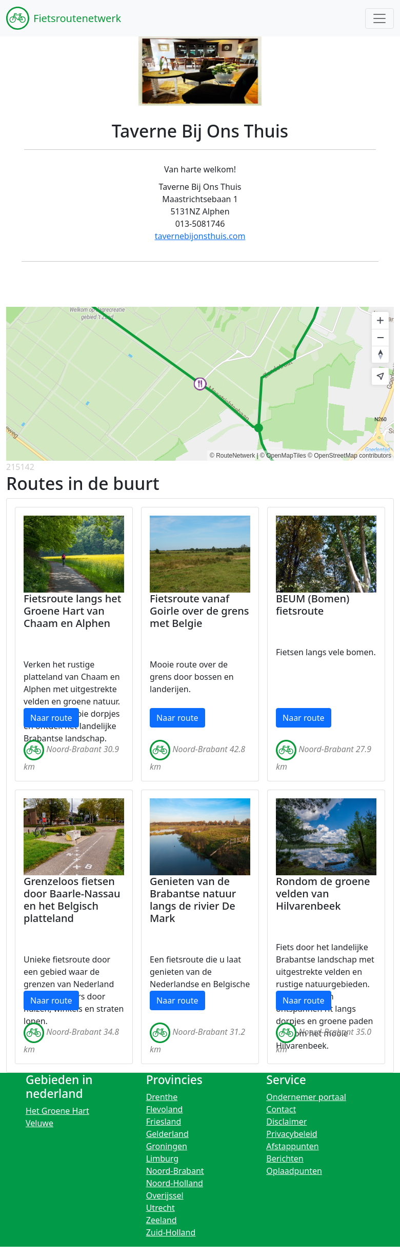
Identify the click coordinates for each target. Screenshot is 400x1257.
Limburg (162, 1158)
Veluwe (39, 1123)
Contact (281, 1109)
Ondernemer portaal (306, 1097)
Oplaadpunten (294, 1170)
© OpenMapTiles (283, 455)
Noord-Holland (174, 1183)
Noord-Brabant (175, 1170)
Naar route (51, 717)
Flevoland (164, 1109)
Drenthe (162, 1097)
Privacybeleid (291, 1134)
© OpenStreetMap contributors (349, 455)
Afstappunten (292, 1146)
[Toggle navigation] (379, 18)
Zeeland (161, 1220)
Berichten (284, 1158)
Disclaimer (286, 1121)
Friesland (164, 1121)
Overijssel (165, 1195)
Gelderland (167, 1134)
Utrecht (160, 1207)
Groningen (166, 1146)
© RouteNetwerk (232, 455)
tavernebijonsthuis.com (200, 236)
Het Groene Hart (57, 1110)
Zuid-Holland (171, 1232)
